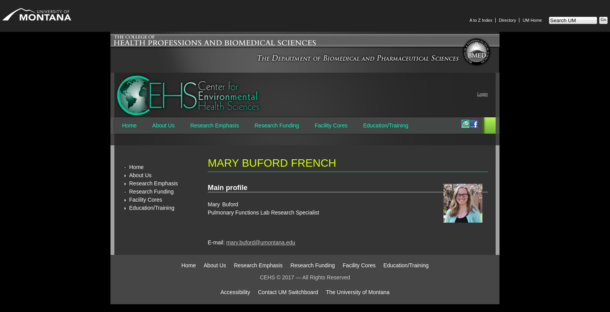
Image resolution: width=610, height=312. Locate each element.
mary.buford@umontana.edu (260, 242)
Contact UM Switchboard (288, 292)
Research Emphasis (214, 125)
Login (482, 94)
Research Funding (276, 125)
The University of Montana (357, 292)
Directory (507, 20)
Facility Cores (331, 125)
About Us (163, 125)
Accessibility (235, 292)
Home (129, 125)
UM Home (532, 20)
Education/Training (385, 125)
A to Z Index (481, 20)
